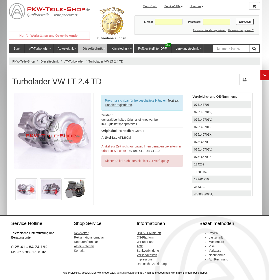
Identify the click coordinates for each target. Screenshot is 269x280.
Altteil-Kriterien (84, 246)
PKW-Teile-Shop (23, 61)
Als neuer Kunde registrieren (209, 30)
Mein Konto (150, 6)
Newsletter (81, 233)
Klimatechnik (120, 48)
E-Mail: (148, 21)
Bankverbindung (148, 250)
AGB (140, 246)
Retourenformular (86, 242)
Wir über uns (145, 242)
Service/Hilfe (173, 6)
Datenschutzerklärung (152, 264)
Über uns (197, 6)
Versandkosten (147, 255)
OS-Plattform (146, 237)
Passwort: (194, 21)
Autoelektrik (66, 48)
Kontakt (79, 250)
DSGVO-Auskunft (149, 233)
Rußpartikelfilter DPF (152, 48)
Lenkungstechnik (187, 48)
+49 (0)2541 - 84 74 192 (143, 151)
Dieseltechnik (93, 48)
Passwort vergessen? (241, 30)
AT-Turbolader (39, 48)
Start (17, 48)
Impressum (144, 259)
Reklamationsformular (89, 237)
